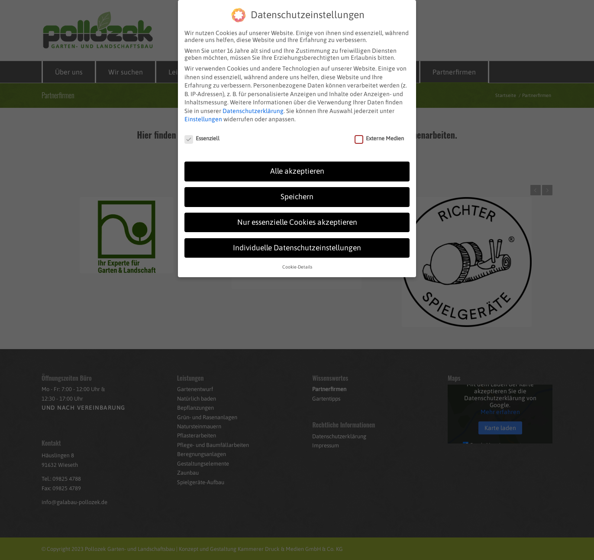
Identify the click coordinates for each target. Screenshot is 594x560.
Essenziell (202, 132)
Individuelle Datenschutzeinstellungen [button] (297, 240)
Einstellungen (203, 112)
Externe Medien (379, 132)
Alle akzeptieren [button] (297, 164)
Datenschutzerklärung (253, 103)
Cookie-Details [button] (297, 259)
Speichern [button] (297, 189)
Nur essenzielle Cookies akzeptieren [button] (297, 215)
